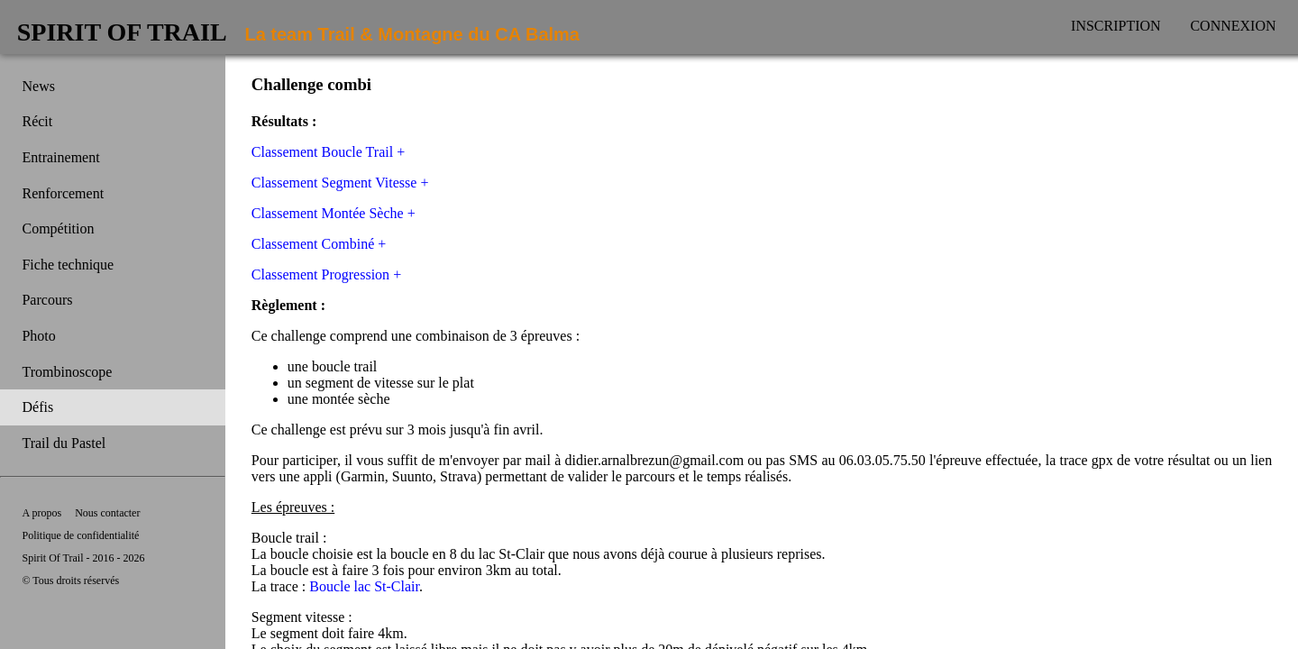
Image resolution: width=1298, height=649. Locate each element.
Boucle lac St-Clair (364, 586)
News (38, 86)
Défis (37, 407)
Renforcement (63, 193)
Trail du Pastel (63, 443)
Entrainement (60, 157)
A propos (41, 513)
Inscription (1116, 25)
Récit (37, 121)
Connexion (1232, 25)
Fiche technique (68, 264)
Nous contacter (107, 513)
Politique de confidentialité (80, 535)
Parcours (47, 299)
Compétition (58, 228)
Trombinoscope (67, 371)
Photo (38, 335)
